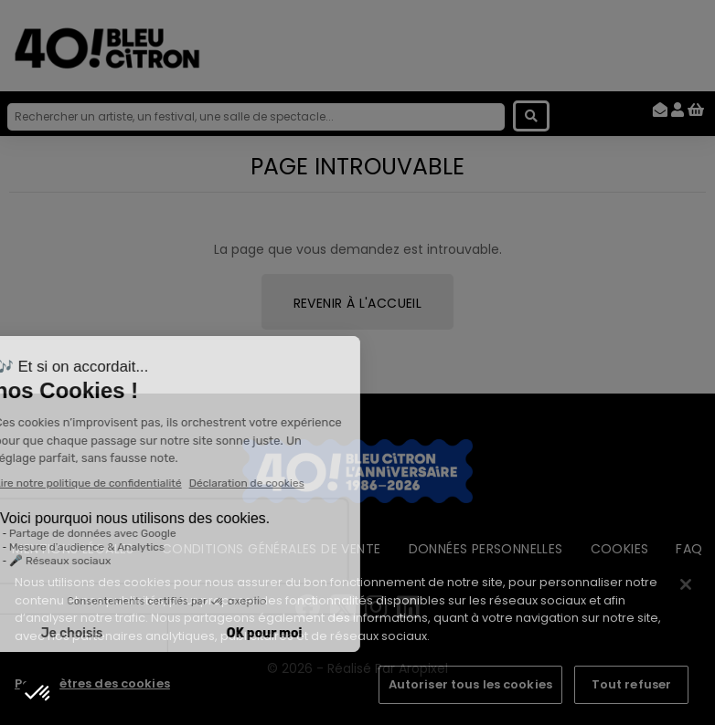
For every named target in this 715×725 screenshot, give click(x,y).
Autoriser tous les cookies (470, 684)
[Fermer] (686, 584)
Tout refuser (632, 684)
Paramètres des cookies (92, 683)
